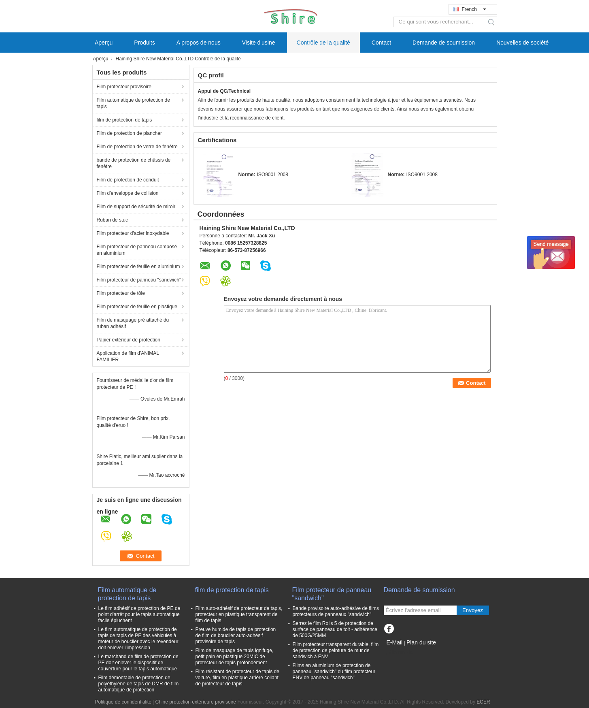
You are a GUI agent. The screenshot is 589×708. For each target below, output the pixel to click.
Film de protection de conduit (128, 180)
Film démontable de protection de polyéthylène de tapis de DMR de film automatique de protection (138, 684)
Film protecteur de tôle (122, 293)
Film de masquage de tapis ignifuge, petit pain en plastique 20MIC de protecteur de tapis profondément (235, 656)
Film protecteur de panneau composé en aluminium (137, 250)
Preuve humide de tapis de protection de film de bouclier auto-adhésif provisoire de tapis (236, 635)
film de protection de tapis (124, 120)
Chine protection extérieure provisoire (195, 702)
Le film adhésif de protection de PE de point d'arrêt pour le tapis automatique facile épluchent (139, 614)
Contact (381, 42)
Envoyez (472, 610)
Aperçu (104, 42)
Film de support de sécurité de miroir (136, 206)
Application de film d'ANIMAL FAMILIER (128, 356)
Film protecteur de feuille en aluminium (138, 266)
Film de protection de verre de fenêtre (137, 146)
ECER (483, 702)
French (474, 9)
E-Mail (395, 642)
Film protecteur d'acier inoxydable (133, 233)
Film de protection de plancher (129, 133)
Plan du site (421, 642)
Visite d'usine (258, 42)
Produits (144, 42)
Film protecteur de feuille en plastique (137, 306)
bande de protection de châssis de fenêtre (134, 163)
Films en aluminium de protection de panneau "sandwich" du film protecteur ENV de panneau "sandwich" (334, 671)
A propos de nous (198, 42)
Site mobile (398, 652)
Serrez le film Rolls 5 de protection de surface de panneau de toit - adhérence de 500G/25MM (335, 629)
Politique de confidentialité (123, 702)
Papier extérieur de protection (128, 340)
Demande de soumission (444, 42)
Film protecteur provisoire (124, 87)
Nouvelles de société (522, 42)
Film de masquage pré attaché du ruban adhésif (133, 323)
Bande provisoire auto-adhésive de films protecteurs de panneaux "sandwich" (336, 611)
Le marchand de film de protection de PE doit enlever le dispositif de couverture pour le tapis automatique (138, 663)
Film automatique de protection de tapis (133, 103)
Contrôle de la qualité (323, 42)
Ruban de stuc (112, 220)
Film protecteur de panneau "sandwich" (139, 280)
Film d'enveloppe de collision (128, 193)
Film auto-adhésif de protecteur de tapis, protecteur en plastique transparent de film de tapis (239, 614)
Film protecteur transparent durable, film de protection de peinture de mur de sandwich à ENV (336, 650)
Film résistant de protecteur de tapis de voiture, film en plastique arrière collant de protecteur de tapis (237, 678)
